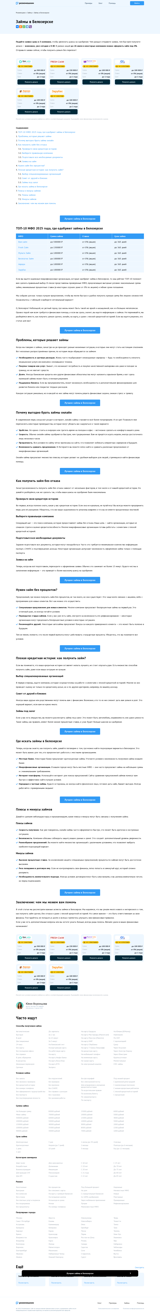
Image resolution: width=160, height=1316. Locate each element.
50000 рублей (54, 1123)
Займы (126, 1303)
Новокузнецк (86, 1220)
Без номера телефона (25, 1090)
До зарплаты (54, 1033)
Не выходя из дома (56, 1202)
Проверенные (119, 1202)
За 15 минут (53, 1040)
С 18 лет (84, 1165)
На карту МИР (87, 1043)
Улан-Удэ (117, 1236)
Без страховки (54, 1097)
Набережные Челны (56, 1256)
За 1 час (52, 1037)
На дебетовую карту (57, 1053)
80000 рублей (54, 1113)
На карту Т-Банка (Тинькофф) (93, 1050)
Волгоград (20, 1246)
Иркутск (52, 1220)
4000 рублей (119, 1120)
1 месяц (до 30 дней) (89, 1144)
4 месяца (117, 1144)
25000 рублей (86, 1113)
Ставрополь (85, 1256)
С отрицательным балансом (92, 1196)
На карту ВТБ (54, 1066)
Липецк (51, 1246)
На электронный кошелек (91, 1066)
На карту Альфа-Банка (57, 1059)
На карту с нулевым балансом (61, 1196)
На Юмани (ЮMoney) (122, 1033)
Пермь (83, 1236)
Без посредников (23, 1205)
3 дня (51, 1144)
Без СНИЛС (53, 1090)
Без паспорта (21, 1097)
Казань (51, 1223)
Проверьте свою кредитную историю (39, 148)
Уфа (115, 1243)
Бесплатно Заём (26, 258)
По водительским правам (91, 1092)
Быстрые (19, 1037)
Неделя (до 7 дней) (56, 1147)
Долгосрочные (22, 1144)
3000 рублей (119, 1123)
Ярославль (118, 1259)
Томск (116, 1226)
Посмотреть (23, 1285)
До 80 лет (118, 1175)
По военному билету (89, 1095)
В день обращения (23, 1059)
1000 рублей (119, 1133)
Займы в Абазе (124, 1278)
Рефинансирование (121, 1205)
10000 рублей (86, 1123)
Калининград (54, 1226)
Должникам (53, 1168)
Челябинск (118, 1252)
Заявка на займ (29, 161)
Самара (84, 1246)
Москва (19, 1220)
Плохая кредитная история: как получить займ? (40, 169)
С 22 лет (84, 1178)
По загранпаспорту (88, 1099)
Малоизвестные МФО (90, 1209)
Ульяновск (118, 1239)
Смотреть (139, 1269)
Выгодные (20, 1192)
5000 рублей (119, 1116)
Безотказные (21, 1189)
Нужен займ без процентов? (31, 165)
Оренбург (85, 1230)
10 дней (52, 1150)
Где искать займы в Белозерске (32, 186)
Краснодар (53, 1236)
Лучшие (84, 1205)
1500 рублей (119, 1129)
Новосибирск (86, 1223)
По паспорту (86, 1102)
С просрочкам (119, 1097)
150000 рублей (22, 1126)
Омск (83, 1226)
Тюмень (117, 1233)
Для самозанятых (56, 1165)
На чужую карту (87, 1063)
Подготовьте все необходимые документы (42, 157)
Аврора (21, 264)
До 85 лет (118, 1178)
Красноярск (53, 1239)
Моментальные (120, 1063)
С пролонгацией (120, 1043)
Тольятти (117, 1223)
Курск (51, 1243)
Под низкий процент (122, 1080)
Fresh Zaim (23, 247)
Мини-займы (21, 1116)
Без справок (21, 1056)
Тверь (116, 1220)
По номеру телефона (57, 1209)
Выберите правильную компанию (37, 153)
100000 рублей (22, 1129)
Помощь (112, 3)
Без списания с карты (57, 1192)
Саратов (84, 1249)
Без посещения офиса (25, 1053)
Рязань (84, 1243)
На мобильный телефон (90, 1056)
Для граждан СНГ (23, 1175)
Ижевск (19, 1259)
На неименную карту (89, 1059)
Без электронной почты (90, 1084)
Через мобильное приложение (93, 1202)
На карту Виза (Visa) (57, 1063)
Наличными (118, 1037)
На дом (84, 1192)
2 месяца (84, 1147)
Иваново (19, 1256)
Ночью (51, 1205)
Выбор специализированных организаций (41, 174)
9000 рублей (86, 1126)
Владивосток (21, 1239)
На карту (52, 1056)
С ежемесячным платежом (124, 1087)
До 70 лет (118, 1168)
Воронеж (19, 1249)
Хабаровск (118, 1246)
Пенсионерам (54, 1175)
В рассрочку (21, 1063)
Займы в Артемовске (28, 1278)
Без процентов (54, 1189)
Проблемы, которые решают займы (34, 136)
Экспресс (52, 1069)
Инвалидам (53, 1171)
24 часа (19, 1046)
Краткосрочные (22, 1147)
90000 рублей (21, 1133)
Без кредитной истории (25, 1087)
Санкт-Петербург (23, 1223)
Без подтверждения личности (28, 1100)
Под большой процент (90, 1189)
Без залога (20, 1080)
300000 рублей (22, 1120)
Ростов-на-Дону (87, 1239)
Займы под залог (30, 182)
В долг (18, 1040)
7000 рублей (86, 1133)
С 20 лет (84, 1171)
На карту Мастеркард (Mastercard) (95, 1037)
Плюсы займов (28, 195)
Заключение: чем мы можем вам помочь (37, 203)
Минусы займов (29, 199)
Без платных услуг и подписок (28, 1202)
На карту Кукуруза (88, 1033)
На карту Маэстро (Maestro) (92, 1040)
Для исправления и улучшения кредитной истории (93, 1088)
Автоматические (22, 1033)
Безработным (21, 1168)
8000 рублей (86, 1129)
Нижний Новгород (56, 1259)
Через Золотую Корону (123, 1053)
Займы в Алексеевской (95, 1278)
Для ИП (19, 1178)
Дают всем (20, 1165)
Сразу (116, 1046)
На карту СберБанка (89, 1046)
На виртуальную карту (57, 1050)
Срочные (19, 1069)
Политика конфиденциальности (133, 1308)
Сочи (83, 1252)
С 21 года (85, 1175)
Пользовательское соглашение (108, 1308)
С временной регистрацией (124, 1084)
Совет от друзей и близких (34, 178)
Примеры (88, 3)
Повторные (118, 1199)
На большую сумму (23, 1113)
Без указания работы (57, 1100)
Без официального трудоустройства (30, 1093)
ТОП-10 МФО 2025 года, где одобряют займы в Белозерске (46, 132)
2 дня (18, 1154)
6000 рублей (119, 1113)
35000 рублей (54, 1129)
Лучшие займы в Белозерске (80, 218)
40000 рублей (54, 1126)
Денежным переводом (25, 1066)
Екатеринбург (21, 1252)
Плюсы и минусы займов (29, 190)
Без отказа (20, 1199)
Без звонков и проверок (25, 1084)
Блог (100, 3)
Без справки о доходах (58, 1093)
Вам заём (22, 242)
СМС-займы (118, 1066)
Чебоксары (118, 1249)
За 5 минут (53, 1043)
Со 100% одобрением (90, 1199)
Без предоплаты (22, 1209)
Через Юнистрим (120, 1056)
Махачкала (53, 1252)
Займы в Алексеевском (62, 1278)
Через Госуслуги (120, 1050)
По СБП (117, 1040)
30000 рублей (54, 1133)
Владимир (20, 1243)
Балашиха (20, 1230)
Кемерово (53, 1230)
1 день (18, 1150)
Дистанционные (22, 1043)
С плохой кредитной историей (126, 1093)
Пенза (83, 1233)
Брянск (18, 1236)
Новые (116, 1196)
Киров (51, 1233)
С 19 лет (84, 1168)
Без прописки (54, 1087)
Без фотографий (87, 1080)
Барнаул (19, 1233)
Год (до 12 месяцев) (121, 1150)
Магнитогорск (54, 1249)
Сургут (83, 1259)
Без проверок (54, 1084)
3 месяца (84, 1150)
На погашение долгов (57, 1199)
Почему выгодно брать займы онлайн (36, 140)
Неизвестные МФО (121, 1192)
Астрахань (20, 1226)
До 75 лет (118, 1171)
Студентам (53, 1178)
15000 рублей (86, 1120)
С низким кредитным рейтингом (126, 1090)
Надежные (118, 1189)
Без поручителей (55, 1080)
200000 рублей (22, 1123)
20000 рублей (86, 1116)
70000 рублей (54, 1116)
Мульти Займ (24, 253)
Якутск (116, 1256)
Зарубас (22, 270)
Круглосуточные (120, 1059)
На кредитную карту (89, 1053)
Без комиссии (21, 1196)
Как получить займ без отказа (32, 144)
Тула (115, 1230)
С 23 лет (117, 1165)
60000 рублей (54, 1120)
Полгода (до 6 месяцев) (123, 1147)
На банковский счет (57, 1046)
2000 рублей (119, 1126)
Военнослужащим (23, 1171)
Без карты (20, 1050)
